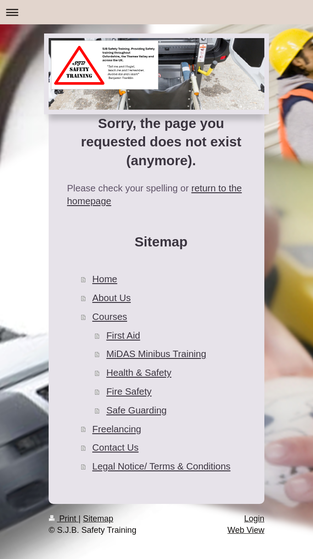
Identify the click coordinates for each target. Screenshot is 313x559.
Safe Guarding (136, 410)
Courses (109, 317)
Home (104, 279)
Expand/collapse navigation (156, 12)
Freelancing (116, 429)
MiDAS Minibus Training (156, 354)
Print (63, 518)
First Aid (123, 335)
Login (254, 518)
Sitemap (98, 518)
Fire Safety (129, 391)
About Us (111, 298)
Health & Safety (139, 373)
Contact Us (115, 447)
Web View (246, 530)
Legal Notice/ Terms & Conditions (161, 466)
